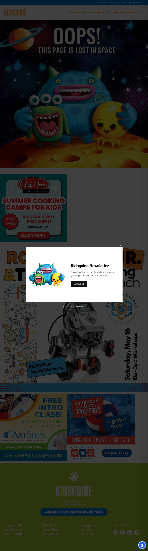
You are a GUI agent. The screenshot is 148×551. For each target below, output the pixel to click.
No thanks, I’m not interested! (74, 306)
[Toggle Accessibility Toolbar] (142, 545)
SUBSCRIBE (79, 284)
